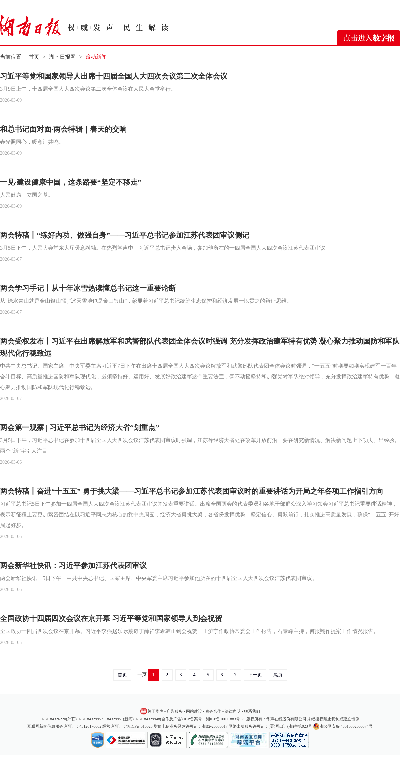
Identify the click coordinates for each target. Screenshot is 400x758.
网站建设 (194, 711)
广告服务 (175, 711)
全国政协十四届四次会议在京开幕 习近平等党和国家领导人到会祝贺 (111, 618)
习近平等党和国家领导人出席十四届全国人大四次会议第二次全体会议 (113, 76)
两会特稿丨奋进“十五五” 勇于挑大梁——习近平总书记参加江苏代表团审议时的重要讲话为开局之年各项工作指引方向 (191, 491)
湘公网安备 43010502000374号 (343, 726)
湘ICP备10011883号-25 (225, 719)
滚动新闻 (96, 57)
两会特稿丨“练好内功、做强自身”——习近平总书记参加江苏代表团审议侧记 (124, 235)
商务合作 (213, 711)
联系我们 (252, 711)
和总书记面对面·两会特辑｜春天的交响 (63, 129)
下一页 (255, 674)
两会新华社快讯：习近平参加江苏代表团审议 (73, 565)
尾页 (278, 674)
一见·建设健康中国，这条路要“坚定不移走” (70, 182)
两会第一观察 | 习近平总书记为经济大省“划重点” (79, 427)
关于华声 (151, 711)
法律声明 (233, 711)
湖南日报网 (62, 57)
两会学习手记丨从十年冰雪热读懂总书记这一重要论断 (88, 288)
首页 (34, 57)
